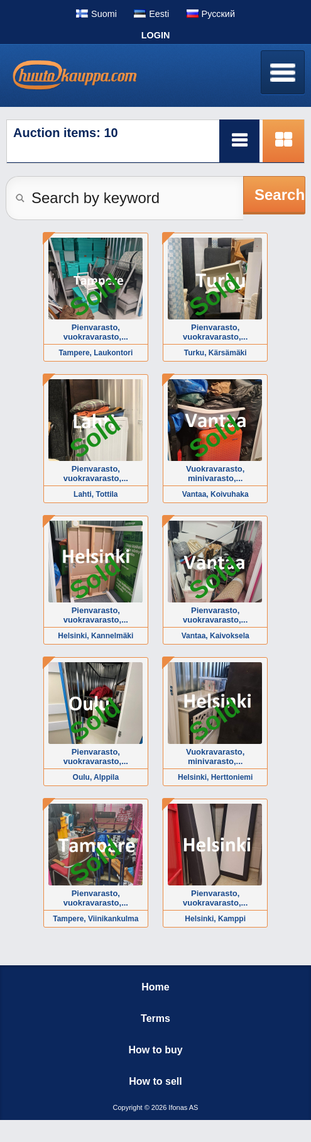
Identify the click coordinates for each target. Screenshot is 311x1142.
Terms (155, 1018)
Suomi (104, 14)
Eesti (159, 14)
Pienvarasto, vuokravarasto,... (95, 332)
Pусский (218, 14)
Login (155, 35)
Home (155, 987)
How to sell (155, 1081)
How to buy (155, 1050)
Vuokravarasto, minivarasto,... (215, 473)
